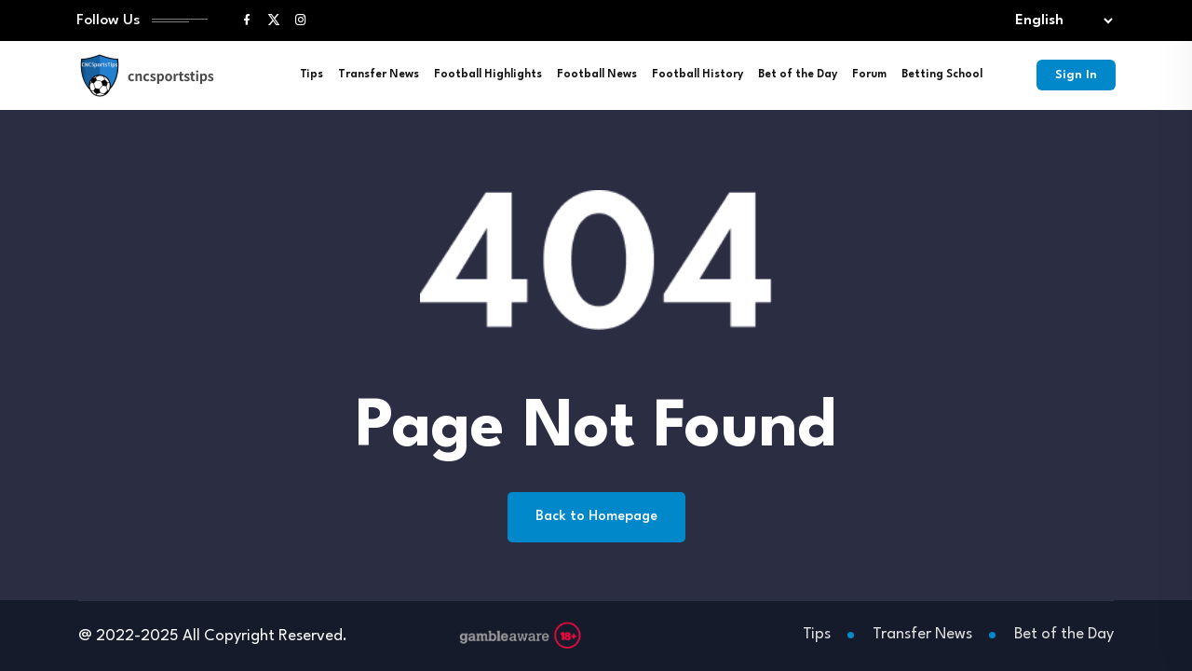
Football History (697, 74)
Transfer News (378, 74)
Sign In (1076, 75)
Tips (311, 74)
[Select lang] (1060, 20)
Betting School (941, 74)
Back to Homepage (596, 517)
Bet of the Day (797, 74)
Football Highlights (488, 74)
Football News (597, 74)
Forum (869, 74)
